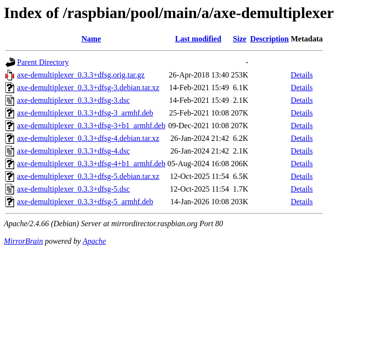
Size (239, 39)
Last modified (198, 39)
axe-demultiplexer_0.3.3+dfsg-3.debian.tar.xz (88, 87)
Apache (94, 241)
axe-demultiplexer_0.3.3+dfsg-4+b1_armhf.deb (91, 163)
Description (269, 39)
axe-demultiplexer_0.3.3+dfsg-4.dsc (73, 151)
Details (302, 75)
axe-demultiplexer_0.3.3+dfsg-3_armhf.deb (85, 113)
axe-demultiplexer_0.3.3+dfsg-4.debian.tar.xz (88, 138)
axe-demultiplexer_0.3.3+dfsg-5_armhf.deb (85, 201)
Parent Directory (43, 62)
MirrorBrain (23, 241)
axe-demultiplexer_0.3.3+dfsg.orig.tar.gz (81, 75)
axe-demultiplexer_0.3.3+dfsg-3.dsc (73, 100)
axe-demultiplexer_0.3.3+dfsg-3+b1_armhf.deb (91, 125)
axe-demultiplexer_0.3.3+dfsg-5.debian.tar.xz (88, 176)
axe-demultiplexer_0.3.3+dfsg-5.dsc (73, 189)
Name (91, 39)
